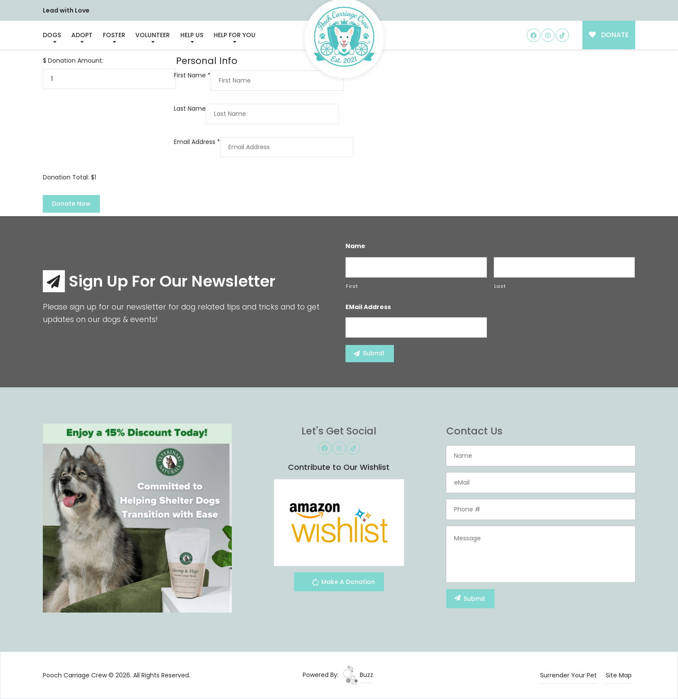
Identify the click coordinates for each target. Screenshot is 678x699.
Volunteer (152, 35)
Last (500, 286)
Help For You (235, 35)
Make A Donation (343, 583)
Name (355, 246)
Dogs (52, 35)
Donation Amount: (75, 60)
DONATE (609, 35)
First (352, 286)
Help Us (191, 35)
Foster (114, 35)
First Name (192, 75)
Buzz (357, 674)
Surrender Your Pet (568, 675)
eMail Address (368, 307)
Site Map (619, 675)
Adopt (82, 35)
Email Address (197, 141)
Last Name (190, 108)
